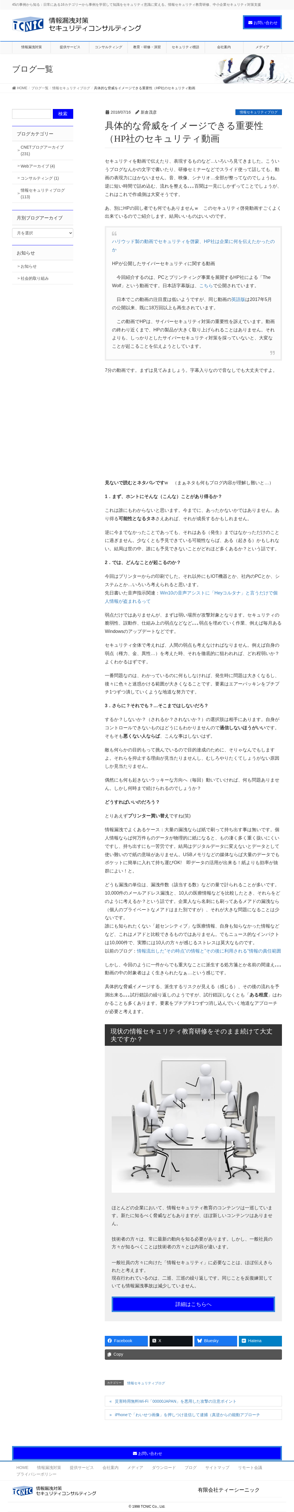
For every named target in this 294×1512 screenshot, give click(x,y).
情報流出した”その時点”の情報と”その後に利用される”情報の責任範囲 (209, 951)
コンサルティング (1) (40, 178)
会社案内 (110, 1467)
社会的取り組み (35, 278)
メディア (135, 1467)
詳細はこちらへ (193, 1304)
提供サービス (82, 1467)
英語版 (238, 299)
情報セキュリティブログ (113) (43, 193)
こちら (206, 285)
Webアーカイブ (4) (38, 166)
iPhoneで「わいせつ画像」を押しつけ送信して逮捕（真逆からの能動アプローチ (187, 1414)
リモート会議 (250, 1467)
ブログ (191, 1467)
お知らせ (29, 266)
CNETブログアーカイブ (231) (42, 150)
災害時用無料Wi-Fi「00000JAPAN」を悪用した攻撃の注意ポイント (176, 1401)
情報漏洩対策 (49, 1467)
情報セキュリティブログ (259, 112)
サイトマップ (217, 1467)
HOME (22, 1467)
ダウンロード (164, 1467)
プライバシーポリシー (36, 1474)
